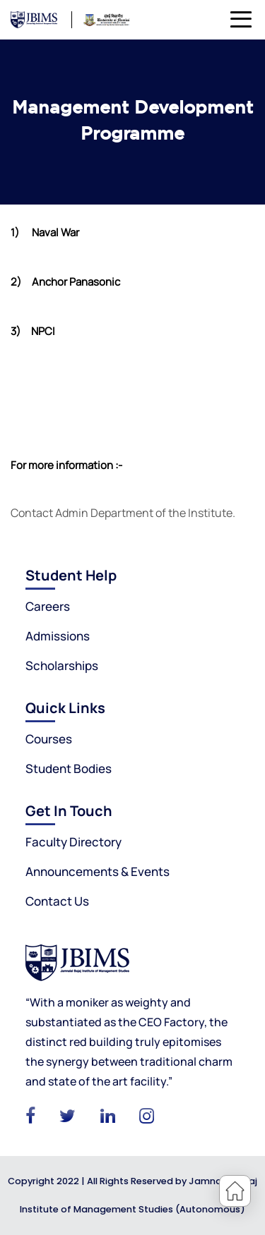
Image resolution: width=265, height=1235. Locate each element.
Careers (47, 606)
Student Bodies (68, 768)
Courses (48, 739)
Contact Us (57, 901)
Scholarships (61, 665)
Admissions (57, 636)
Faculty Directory (73, 842)
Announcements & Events (97, 871)
